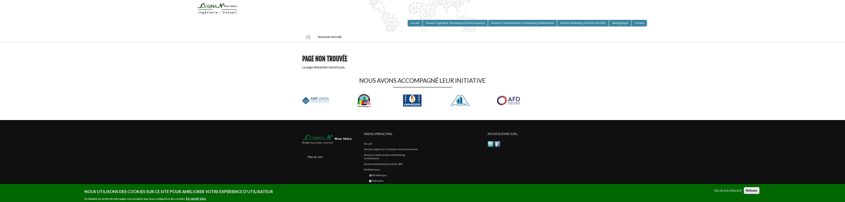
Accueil (308, 37)
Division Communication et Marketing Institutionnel (384, 157)
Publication (376, 180)
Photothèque (378, 175)
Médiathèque (371, 169)
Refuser (752, 191)
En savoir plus (196, 199)
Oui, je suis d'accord (727, 191)
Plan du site (315, 157)
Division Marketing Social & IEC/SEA (383, 164)
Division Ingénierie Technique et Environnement (391, 149)
